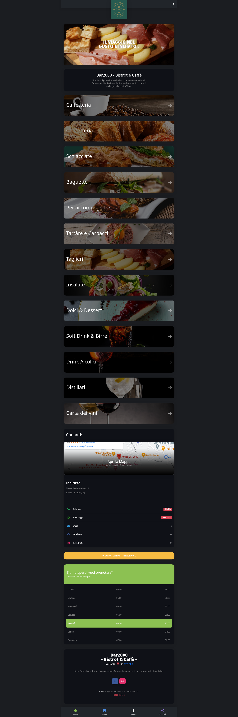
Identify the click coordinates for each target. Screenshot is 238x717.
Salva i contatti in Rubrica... (119, 555)
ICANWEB (128, 664)
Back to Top (119, 695)
